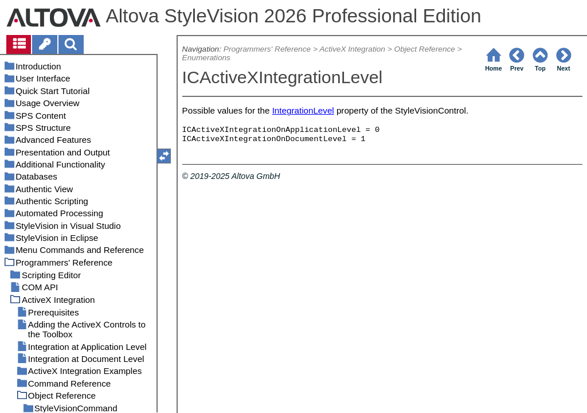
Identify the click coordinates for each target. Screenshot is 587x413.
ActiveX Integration (352, 49)
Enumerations (206, 57)
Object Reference (424, 49)
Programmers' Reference (267, 49)
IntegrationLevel (303, 110)
